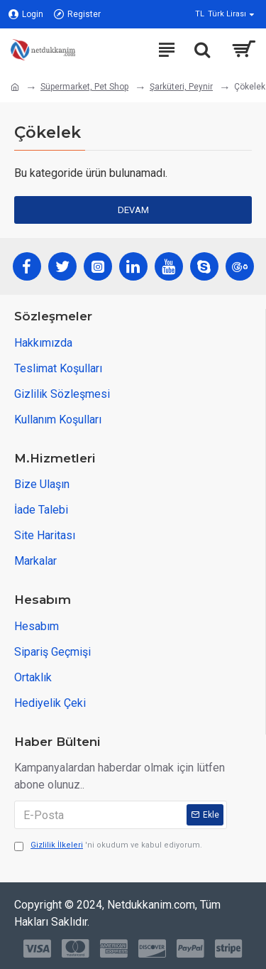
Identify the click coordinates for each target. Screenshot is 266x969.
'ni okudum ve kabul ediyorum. (108, 846)
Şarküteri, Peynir (181, 87)
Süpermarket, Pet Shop (84, 87)
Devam (133, 210)
